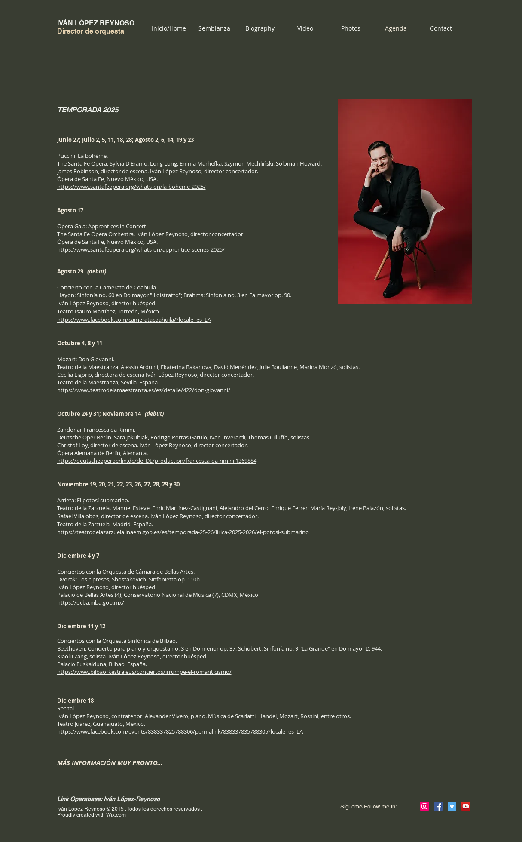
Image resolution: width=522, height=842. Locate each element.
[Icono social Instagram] (424, 806)
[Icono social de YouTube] (465, 806)
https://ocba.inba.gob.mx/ (90, 602)
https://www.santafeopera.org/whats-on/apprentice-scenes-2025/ (141, 249)
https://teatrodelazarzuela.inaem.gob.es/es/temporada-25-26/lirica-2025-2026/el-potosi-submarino (183, 532)
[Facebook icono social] (438, 806)
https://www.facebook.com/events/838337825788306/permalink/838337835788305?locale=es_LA (180, 731)
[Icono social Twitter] (452, 806)
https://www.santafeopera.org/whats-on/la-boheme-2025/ (131, 187)
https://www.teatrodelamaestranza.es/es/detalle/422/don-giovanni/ (143, 390)
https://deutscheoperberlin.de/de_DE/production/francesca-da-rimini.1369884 (156, 460)
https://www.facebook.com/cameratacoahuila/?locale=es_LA (134, 319)
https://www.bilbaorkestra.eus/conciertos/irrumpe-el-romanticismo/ (144, 672)
